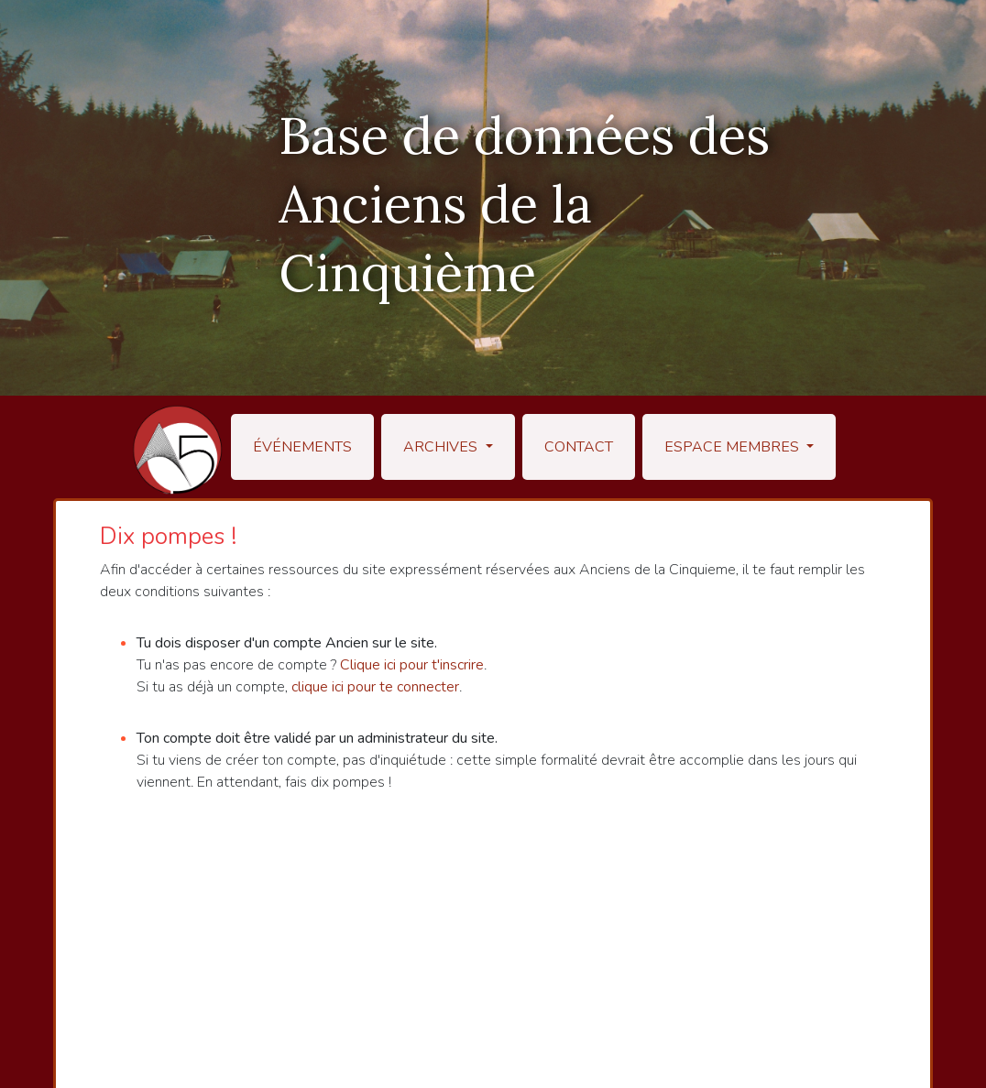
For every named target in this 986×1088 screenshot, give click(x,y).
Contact (578, 447)
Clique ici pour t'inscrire (412, 665)
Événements (302, 447)
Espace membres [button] (733, 447)
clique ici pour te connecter (375, 687)
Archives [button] (442, 447)
